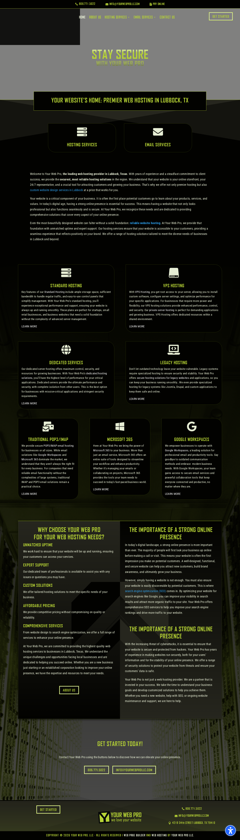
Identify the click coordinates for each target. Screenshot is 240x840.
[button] (230, 830)
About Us (95, 17)
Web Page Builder (135, 835)
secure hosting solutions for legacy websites (163, 378)
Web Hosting (159, 835)
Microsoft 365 (30, 459)
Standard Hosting (54, 292)
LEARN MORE (29, 326)
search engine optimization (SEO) (145, 591)
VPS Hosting (142, 292)
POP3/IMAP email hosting (59, 445)
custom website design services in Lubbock (56, 190)
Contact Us (167, 17)
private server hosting (161, 310)
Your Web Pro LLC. (183, 835)
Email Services (143, 17)
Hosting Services (116, 17)
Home (82, 17)
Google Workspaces (50, 454)
